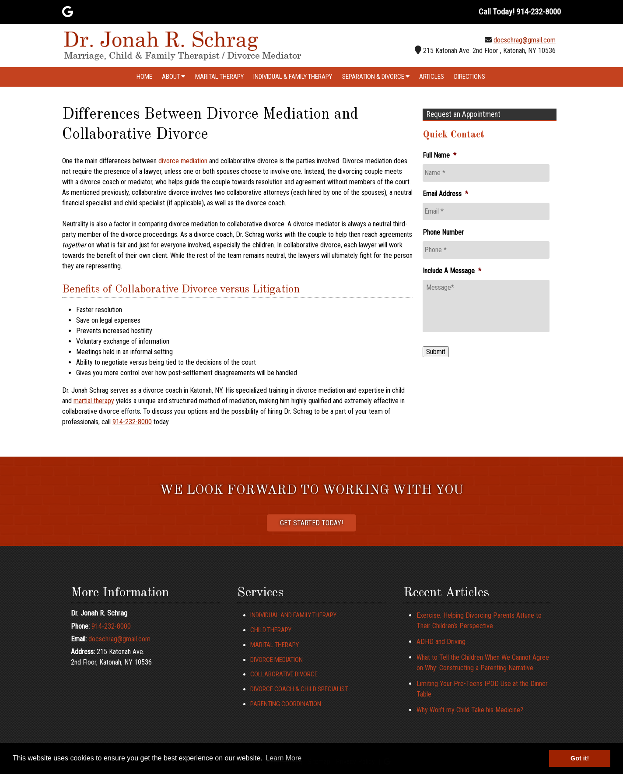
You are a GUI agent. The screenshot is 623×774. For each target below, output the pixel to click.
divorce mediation (182, 161)
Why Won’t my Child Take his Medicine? (469, 710)
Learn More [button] (283, 758)
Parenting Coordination (285, 704)
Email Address (445, 194)
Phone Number (443, 232)
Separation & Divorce (376, 77)
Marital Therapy (219, 77)
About (173, 77)
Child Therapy (270, 630)
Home (144, 77)
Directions (469, 77)
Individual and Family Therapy (293, 615)
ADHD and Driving (441, 641)
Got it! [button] (579, 758)
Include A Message (452, 271)
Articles (431, 77)
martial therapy (94, 401)
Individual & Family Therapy (292, 77)
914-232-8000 (132, 422)
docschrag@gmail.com (525, 40)
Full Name (439, 155)
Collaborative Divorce (284, 674)
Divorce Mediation (276, 660)
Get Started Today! (311, 523)
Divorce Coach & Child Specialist (299, 689)
